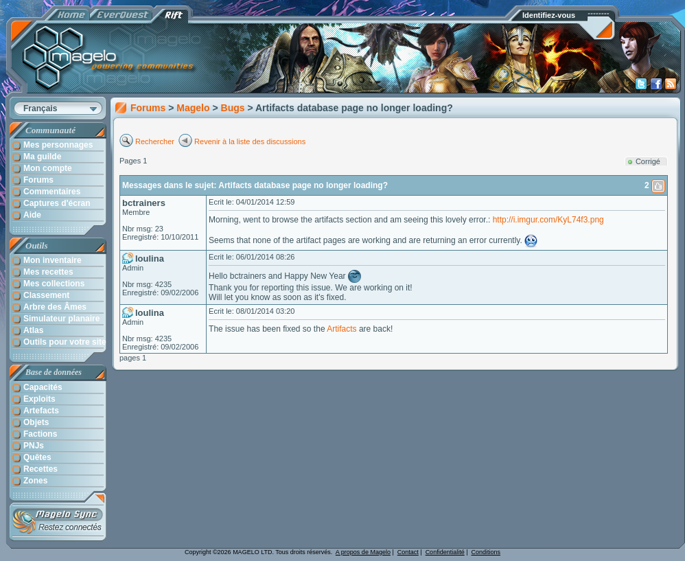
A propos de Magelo (363, 552)
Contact (408, 552)
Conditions (486, 552)
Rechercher (155, 141)
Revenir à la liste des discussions (249, 141)
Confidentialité (445, 552)
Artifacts (341, 329)
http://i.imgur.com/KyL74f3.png (548, 220)
